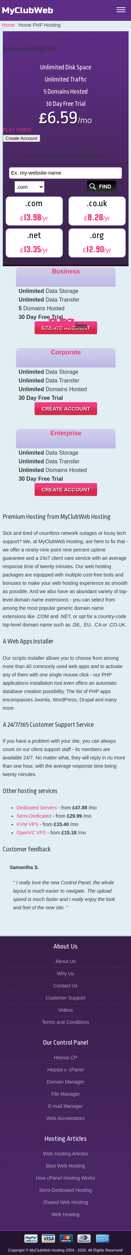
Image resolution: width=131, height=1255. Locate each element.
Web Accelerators (65, 1118)
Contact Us (65, 985)
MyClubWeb (27, 10)
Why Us (65, 973)
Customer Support (66, 998)
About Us (66, 961)
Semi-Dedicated (34, 816)
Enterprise (65, 433)
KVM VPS (27, 824)
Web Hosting (66, 1214)
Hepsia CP (65, 1057)
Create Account (21, 138)
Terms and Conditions (65, 1022)
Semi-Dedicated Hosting (65, 1190)
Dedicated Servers (37, 807)
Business (66, 271)
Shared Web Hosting (65, 1202)
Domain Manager (65, 1082)
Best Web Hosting (65, 1166)
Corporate (66, 352)
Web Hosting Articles (65, 1153)
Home (8, 25)
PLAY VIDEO (17, 130)
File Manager (65, 1094)
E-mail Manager (65, 1106)
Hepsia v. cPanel (65, 1069)
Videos (65, 1010)
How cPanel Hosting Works (65, 1178)
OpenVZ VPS (31, 832)
